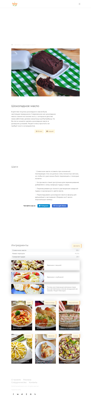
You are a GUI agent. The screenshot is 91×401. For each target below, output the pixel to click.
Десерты (18, 44)
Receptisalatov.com (21, 386)
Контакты (33, 382)
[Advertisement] (45, 24)
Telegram (43, 206)
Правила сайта (16, 389)
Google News (59, 206)
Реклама (27, 380)
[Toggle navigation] (79, 4)
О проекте (16, 380)
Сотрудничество (19, 382)
